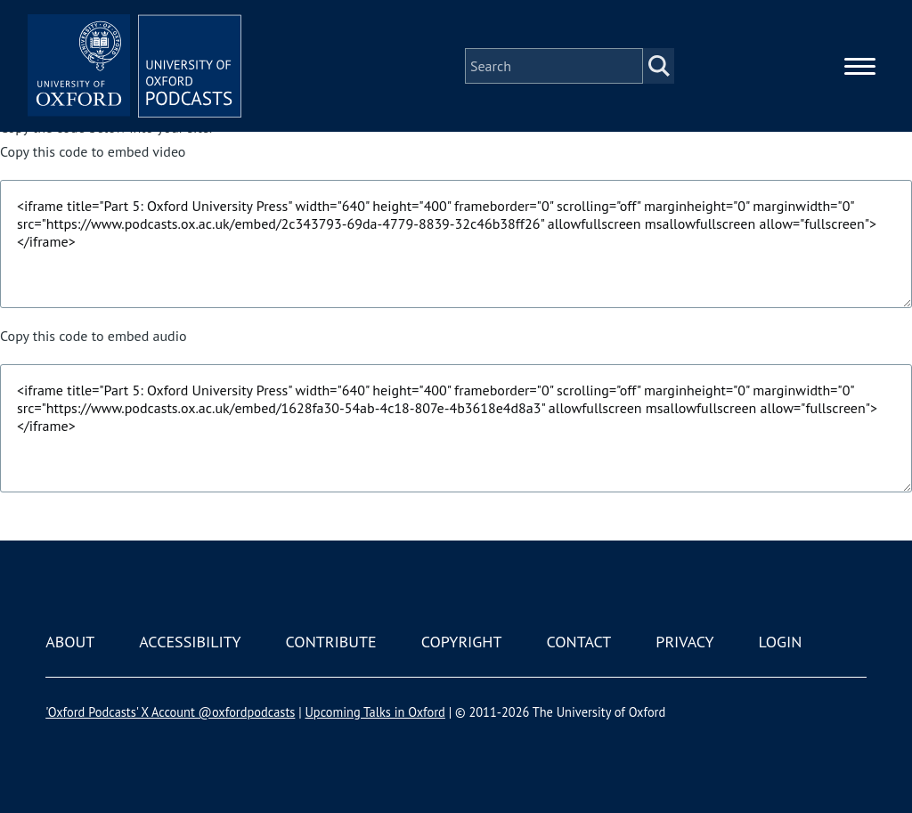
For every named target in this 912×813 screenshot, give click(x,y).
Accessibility (189, 641)
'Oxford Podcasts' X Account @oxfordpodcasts (170, 711)
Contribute (331, 641)
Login (780, 641)
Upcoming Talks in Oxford (374, 711)
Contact (578, 641)
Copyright (461, 641)
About (69, 641)
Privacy (684, 641)
